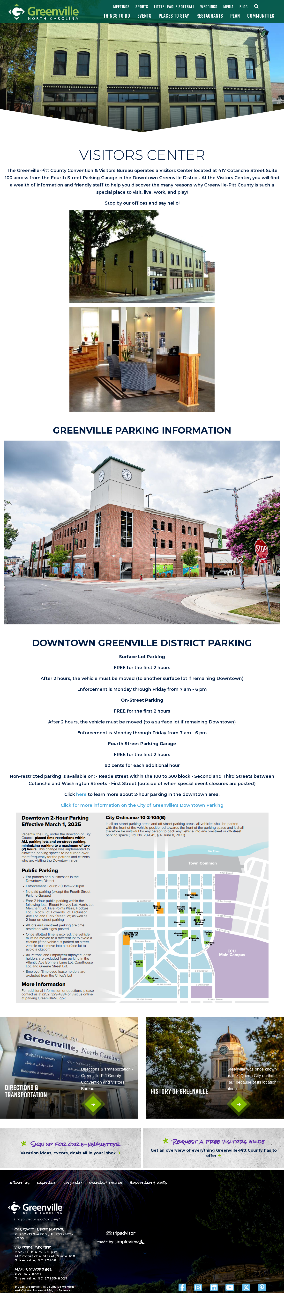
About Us (20, 1183)
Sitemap (73, 1183)
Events (144, 15)
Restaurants (209, 15)
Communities (260, 15)
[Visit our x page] (246, 1287)
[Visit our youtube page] (229, 1287)
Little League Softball (174, 7)
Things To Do (117, 15)
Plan (235, 15)
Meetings (121, 7)
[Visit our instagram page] (198, 1287)
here (81, 794)
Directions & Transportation (26, 1091)
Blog (243, 7)
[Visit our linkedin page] (214, 1287)
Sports (141, 7)
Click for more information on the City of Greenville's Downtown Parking (142, 805)
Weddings (208, 7)
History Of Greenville (179, 1091)
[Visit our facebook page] (182, 1287)
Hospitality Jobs (148, 1183)
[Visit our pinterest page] (262, 1287)
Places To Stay (174, 15)
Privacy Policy (106, 1183)
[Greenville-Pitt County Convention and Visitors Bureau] (43, 11)
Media (228, 7)
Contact (46, 1183)
